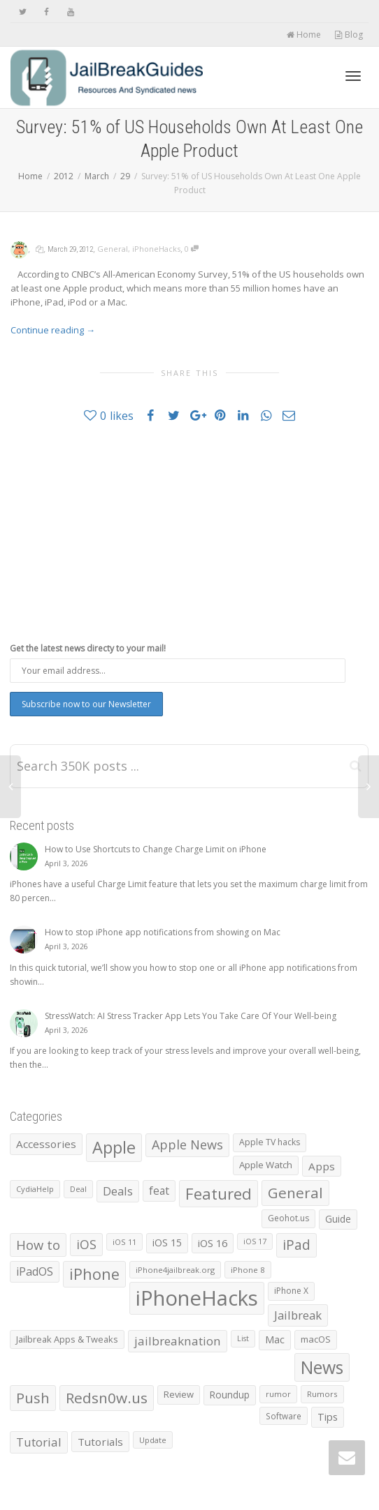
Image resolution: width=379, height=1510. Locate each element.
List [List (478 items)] (243, 1338)
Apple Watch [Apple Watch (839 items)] (265, 1164)
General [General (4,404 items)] (295, 1192)
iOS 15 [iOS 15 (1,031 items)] (167, 1242)
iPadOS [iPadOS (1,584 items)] (34, 1271)
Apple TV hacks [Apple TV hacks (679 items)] (269, 1142)
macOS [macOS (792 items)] (316, 1339)
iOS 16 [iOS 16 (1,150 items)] (212, 1243)
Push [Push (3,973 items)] (33, 1397)
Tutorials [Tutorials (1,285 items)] (100, 1442)
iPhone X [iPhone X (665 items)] (291, 1291)
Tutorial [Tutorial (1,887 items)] (39, 1442)
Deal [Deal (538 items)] (78, 1189)
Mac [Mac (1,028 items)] (275, 1339)
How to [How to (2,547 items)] (38, 1244)
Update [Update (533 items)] (152, 1440)
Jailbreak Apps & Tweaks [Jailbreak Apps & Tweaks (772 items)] (67, 1339)
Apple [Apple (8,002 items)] (114, 1147)
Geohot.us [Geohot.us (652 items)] (288, 1218)
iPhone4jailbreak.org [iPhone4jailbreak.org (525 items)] (175, 1269)
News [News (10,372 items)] (322, 1367)
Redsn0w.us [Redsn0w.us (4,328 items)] (107, 1397)
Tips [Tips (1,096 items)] (327, 1417)
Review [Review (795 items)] (179, 1394)
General (112, 248)
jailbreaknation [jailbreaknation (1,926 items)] (177, 1341)
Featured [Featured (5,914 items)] (218, 1193)
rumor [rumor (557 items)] (278, 1394)
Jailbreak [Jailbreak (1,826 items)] (298, 1315)
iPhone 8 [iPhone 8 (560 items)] (248, 1269)
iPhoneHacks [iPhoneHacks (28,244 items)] (197, 1298)
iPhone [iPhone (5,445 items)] (94, 1274)
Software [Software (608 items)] (283, 1415)
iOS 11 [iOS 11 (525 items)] (124, 1242)
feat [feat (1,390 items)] (159, 1190)
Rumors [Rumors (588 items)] (322, 1394)
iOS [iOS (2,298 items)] (86, 1244)
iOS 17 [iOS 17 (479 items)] (254, 1241)
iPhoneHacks (156, 248)
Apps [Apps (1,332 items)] (321, 1166)
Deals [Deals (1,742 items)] (118, 1191)
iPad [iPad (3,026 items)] (296, 1245)
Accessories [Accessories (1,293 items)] (46, 1144)
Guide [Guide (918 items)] (338, 1218)
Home (303, 34)
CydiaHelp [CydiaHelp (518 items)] (35, 1189)
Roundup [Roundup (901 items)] (230, 1394)
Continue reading (52, 330)
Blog (348, 34)
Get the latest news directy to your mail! (88, 648)
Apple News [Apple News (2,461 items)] (187, 1144)
